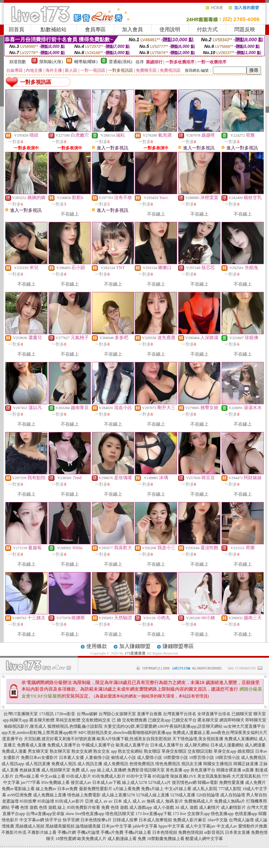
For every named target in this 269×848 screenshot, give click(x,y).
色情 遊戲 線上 (52, 807)
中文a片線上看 (178, 788)
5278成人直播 (182, 795)
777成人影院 (229, 788)
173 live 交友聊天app (191, 813)
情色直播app (222, 813)
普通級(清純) (120, 61)
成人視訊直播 (37, 763)
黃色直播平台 (202, 770)
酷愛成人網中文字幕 (204, 838)
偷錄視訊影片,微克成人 (25, 726)
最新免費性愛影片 (95, 788)
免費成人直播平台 (63, 745)
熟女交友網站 (130, 751)
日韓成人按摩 (125, 819)
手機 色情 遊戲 (24, 807)
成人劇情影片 (233, 807)
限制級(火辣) (51, 61)
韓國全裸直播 (228, 770)
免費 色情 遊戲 (114, 807)
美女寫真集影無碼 (214, 776)
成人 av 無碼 (143, 801)
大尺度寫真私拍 (246, 776)
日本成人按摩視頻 (155, 819)
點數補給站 (54, 29)
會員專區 (95, 29)
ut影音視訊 (214, 832)
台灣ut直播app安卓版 (45, 813)
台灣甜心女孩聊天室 (117, 713)
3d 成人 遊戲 (186, 807)
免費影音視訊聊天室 (146, 770)
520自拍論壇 (207, 795)
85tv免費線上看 (55, 782)
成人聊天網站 (196, 745)
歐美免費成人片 (91, 838)
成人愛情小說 (149, 757)
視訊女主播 (191, 763)
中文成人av (227, 826)
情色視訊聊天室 (119, 813)
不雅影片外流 (13, 832)
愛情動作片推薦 (252, 826)
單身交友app (225, 751)
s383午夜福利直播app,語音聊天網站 (190, 726)
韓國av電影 (208, 782)
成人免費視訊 (253, 757)
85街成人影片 (78, 776)
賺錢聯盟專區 (178, 646)
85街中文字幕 (139, 776)
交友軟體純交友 (96, 720)
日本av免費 (67, 788)
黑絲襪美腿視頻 (60, 826)
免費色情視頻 (190, 832)
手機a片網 (67, 832)
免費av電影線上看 (18, 788)
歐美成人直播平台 (132, 745)
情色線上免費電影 (84, 795)
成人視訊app (12, 763)
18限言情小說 (227, 757)
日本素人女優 (71, 757)
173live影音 (65, 713)
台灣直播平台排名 (179, 713)
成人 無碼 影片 (169, 801)
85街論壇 (161, 776)
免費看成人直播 (31, 745)
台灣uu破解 (87, 713)
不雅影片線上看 (42, 832)
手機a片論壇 (88, 832)
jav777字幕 (31, 782)
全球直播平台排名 (214, 713)
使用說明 (169, 29)
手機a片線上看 (137, 832)
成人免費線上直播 (49, 795)
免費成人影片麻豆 (189, 819)
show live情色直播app (85, 813)
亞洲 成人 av (96, 801)
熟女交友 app (105, 751)
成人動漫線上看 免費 (126, 838)
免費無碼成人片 (198, 801)
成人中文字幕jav (200, 826)
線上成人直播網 (111, 770)
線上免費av (46, 788)
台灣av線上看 (27, 776)
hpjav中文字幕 (171, 826)
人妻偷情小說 (97, 757)
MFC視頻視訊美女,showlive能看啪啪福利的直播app (125, 732)
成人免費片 (255, 782)
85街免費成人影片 (108, 776)
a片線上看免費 (126, 788)
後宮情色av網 (184, 782)
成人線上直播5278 (118, 795)
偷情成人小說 (123, 757)
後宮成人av (81, 782)
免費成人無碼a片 (229, 801)
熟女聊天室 (60, 751)
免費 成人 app (83, 770)
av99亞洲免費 (19, 795)
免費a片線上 (152, 788)
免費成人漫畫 (14, 751)
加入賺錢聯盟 (134, 646)
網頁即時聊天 (231, 720)
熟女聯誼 (152, 751)
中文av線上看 (52, 776)
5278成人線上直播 (152, 795)
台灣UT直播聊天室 (20, 713)
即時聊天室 (255, 720)
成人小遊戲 (163, 807)
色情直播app (246, 813)
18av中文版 (217, 819)
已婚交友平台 (184, 720)
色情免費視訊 (141, 763)
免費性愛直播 (231, 782)
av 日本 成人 (120, 801)
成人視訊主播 (89, 763)
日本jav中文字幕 (117, 826)
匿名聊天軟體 (41, 720)
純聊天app (19, 720)
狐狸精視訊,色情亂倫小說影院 (75, 726)
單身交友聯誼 (174, 751)
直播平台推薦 (149, 713)
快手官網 (71, 819)
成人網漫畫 (255, 745)
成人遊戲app (140, 807)
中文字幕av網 (31, 819)
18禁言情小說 (201, 757)
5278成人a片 (159, 782)
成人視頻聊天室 (55, 770)
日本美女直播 (237, 832)
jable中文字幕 (145, 826)
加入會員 (132, 29)
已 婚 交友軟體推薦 (129, 720)
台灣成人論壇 (241, 819)
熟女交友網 (81, 751)
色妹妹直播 (29, 770)
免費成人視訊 (63, 763)
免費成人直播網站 (241, 738)
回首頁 (16, 29)
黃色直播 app (177, 770)
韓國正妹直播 (245, 763)
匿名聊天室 (208, 720)
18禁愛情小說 (175, 757)
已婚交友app (159, 720)
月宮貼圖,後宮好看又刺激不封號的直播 (60, 738)
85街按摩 (28, 801)
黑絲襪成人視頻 (29, 826)
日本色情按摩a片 (95, 819)
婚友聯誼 (245, 751)
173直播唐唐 (135, 653)
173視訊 (46, 713)
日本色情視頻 (164, 832)
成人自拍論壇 (232, 795)
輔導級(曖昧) (86, 61)
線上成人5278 (134, 782)
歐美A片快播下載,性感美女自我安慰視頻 (134, 738)
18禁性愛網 (65, 838)
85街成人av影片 (69, 801)
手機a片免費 (112, 832)
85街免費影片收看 (83, 807)
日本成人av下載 (106, 782)
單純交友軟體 (67, 720)
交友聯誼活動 (200, 751)
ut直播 (248, 770)
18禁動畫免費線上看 (165, 838)
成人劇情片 (209, 807)
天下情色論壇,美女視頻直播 (197, 738)
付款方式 (207, 29)
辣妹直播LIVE (183, 776)
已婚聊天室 (242, 713)
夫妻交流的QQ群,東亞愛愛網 (130, 726)
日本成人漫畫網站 (227, 745)
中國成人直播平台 (98, 745)
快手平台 (53, 819)
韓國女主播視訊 (217, 763)
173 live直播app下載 (154, 813)
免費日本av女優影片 (39, 757)
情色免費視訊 (167, 763)
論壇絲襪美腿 (88, 826)
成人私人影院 (204, 788)
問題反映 (244, 29)
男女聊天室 (38, 751)
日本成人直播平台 (166, 745)
